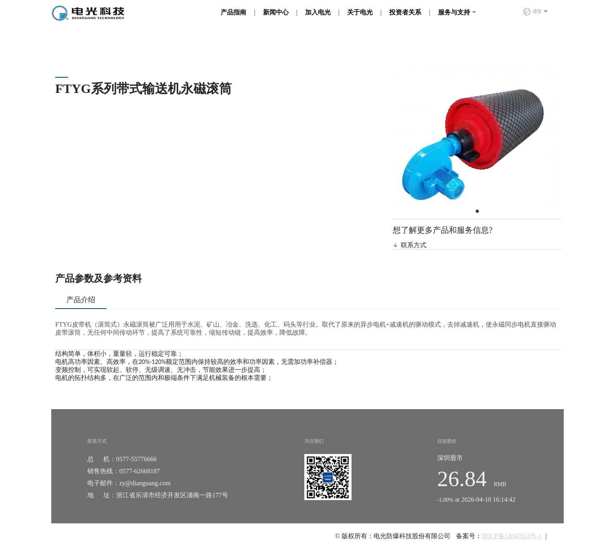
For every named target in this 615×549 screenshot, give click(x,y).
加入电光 (318, 12)
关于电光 (360, 12)
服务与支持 (454, 12)
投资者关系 (405, 12)
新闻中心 (276, 12)
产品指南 (233, 12)
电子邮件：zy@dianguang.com (129, 483)
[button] (477, 211)
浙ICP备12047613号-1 (512, 536)
